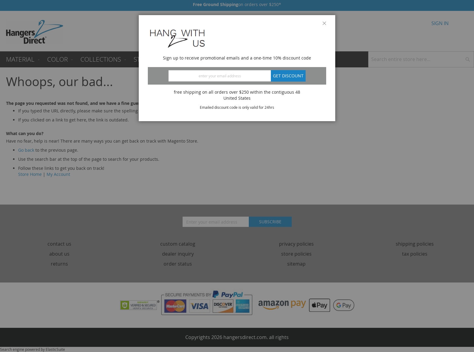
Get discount (288, 76)
